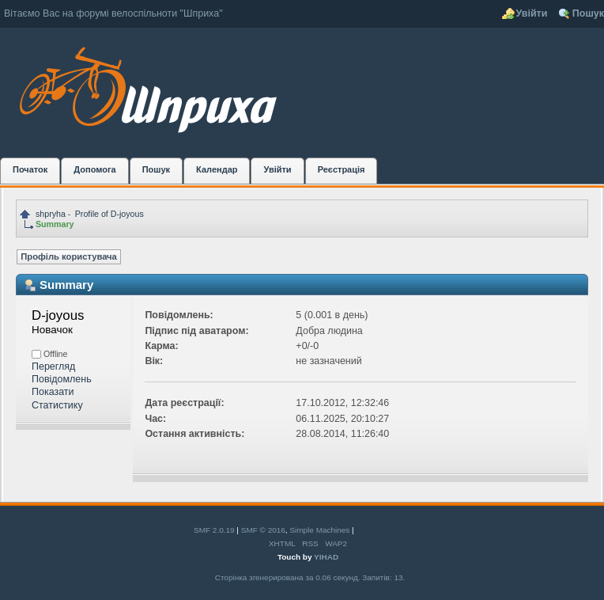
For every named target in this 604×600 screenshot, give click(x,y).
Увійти (532, 13)
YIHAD (326, 557)
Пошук (588, 13)
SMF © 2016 (263, 530)
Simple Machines (319, 530)
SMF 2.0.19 (214, 530)
